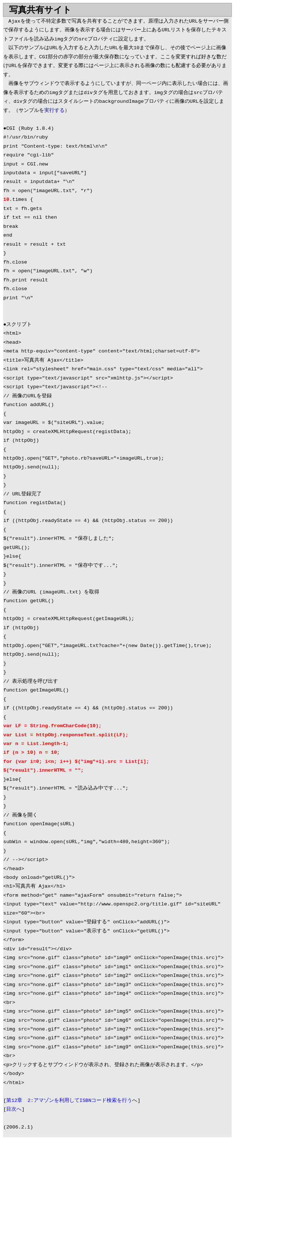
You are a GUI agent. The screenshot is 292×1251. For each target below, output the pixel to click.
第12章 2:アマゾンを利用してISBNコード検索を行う (69, 1100)
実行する (54, 110)
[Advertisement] (64, 1196)
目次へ (14, 1109)
